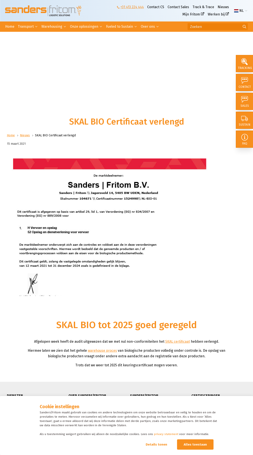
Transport (26, 26)
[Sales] (244, 101)
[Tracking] (244, 63)
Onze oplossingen (84, 26)
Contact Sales (178, 7)
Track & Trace (203, 7)
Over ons (148, 26)
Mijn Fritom (191, 14)
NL (239, 10)
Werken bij (216, 14)
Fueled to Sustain (119, 26)
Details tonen (156, 444)
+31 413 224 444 (132, 7)
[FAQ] (244, 139)
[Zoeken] (218, 26)
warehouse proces (102, 350)
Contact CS (155, 7)
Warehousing (51, 26)
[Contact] (244, 82)
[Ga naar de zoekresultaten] (244, 26)
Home (9, 26)
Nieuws (223, 7)
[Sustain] (244, 120)
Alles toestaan (195, 444)
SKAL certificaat (177, 341)
